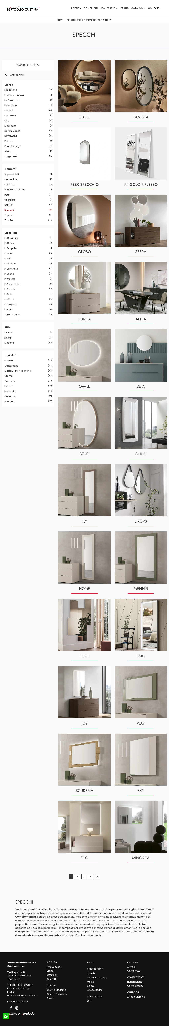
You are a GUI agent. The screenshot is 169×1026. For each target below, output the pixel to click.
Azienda (76, 8)
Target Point (12, 156)
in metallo (11, 289)
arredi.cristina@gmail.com (22, 995)
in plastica (11, 299)
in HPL (8, 258)
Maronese (11, 115)
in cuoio (10, 243)
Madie (90, 981)
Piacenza (10, 396)
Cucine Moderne (56, 990)
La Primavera (13, 100)
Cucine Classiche (57, 994)
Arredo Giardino (136, 996)
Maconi (9, 110)
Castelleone (12, 365)
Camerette (133, 970)
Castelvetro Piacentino (18, 370)
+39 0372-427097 (22, 985)
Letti (89, 1000)
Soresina (10, 401)
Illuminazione (134, 981)
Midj (7, 120)
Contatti (154, 8)
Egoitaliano (11, 90)
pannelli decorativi (16, 189)
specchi (10, 210)
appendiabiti (12, 174)
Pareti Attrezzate (96, 977)
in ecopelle (11, 248)
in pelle (9, 294)
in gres (9, 253)
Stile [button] (7, 327)
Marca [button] (8, 84)
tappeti (10, 215)
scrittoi (9, 205)
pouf (8, 194)
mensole (10, 184)
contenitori (12, 179)
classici (10, 332)
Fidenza (10, 386)
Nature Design (13, 130)
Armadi (131, 966)
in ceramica (12, 238)
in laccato (11, 263)
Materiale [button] (10, 233)
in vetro (10, 309)
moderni (10, 342)
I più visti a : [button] (11, 355)
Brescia (9, 360)
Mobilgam (11, 125)
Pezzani (10, 141)
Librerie (91, 973)
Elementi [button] (10, 169)
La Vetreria (11, 105)
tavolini (10, 220)
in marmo (11, 279)
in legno (10, 273)
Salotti (90, 985)
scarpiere (11, 199)
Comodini (132, 962)
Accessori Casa (75, 20)
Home (60, 20)
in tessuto (11, 304)
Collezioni (91, 8)
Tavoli (50, 998)
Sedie (90, 962)
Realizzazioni (109, 8)
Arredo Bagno (95, 990)
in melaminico (13, 284)
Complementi (93, 20)
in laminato (12, 268)
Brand (125, 8)
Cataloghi (138, 8)
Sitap (8, 151)
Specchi (107, 20)
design (9, 337)
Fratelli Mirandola (15, 95)
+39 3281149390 (22, 988)
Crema (9, 376)
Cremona (11, 381)
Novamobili (12, 136)
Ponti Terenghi (14, 146)
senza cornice (14, 314)
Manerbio (11, 391)
